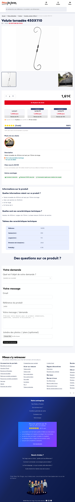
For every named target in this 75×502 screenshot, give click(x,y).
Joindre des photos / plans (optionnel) (21, 333)
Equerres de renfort (5, 386)
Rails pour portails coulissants (8, 376)
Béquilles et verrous (5, 365)
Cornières (26, 382)
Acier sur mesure (30, 366)
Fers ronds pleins (28, 374)
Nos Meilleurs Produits (37, 404)
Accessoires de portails (8, 363)
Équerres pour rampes (53, 371)
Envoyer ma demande (10, 343)
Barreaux (50, 375)
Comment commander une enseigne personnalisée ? (37, 462)
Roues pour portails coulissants (8, 378)
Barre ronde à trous (52, 383)
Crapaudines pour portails (31, 363)
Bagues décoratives (54, 366)
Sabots (2, 384)
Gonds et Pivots (4, 368)
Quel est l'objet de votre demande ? (19, 275)
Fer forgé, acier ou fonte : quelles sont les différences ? (37, 458)
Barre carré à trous (52, 386)
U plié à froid (50, 363)
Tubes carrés (27, 369)
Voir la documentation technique (14, 158)
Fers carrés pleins (28, 376)
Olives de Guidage (5, 373)
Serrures (2, 381)
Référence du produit (12, 303)
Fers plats (26, 379)
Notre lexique (37, 417)
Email (5, 294)
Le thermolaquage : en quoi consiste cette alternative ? (37, 465)
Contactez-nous (37, 414)
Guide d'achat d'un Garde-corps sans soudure (37, 468)
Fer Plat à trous (51, 380)
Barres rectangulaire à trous (54, 388)
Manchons (50, 369)
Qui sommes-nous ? (37, 407)
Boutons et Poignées (6, 371)
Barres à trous (52, 378)
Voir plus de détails (10, 159)
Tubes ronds (27, 371)
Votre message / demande (15, 313)
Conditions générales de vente (37, 411)
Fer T (25, 384)
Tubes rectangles (28, 387)
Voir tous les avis (37, 443)
